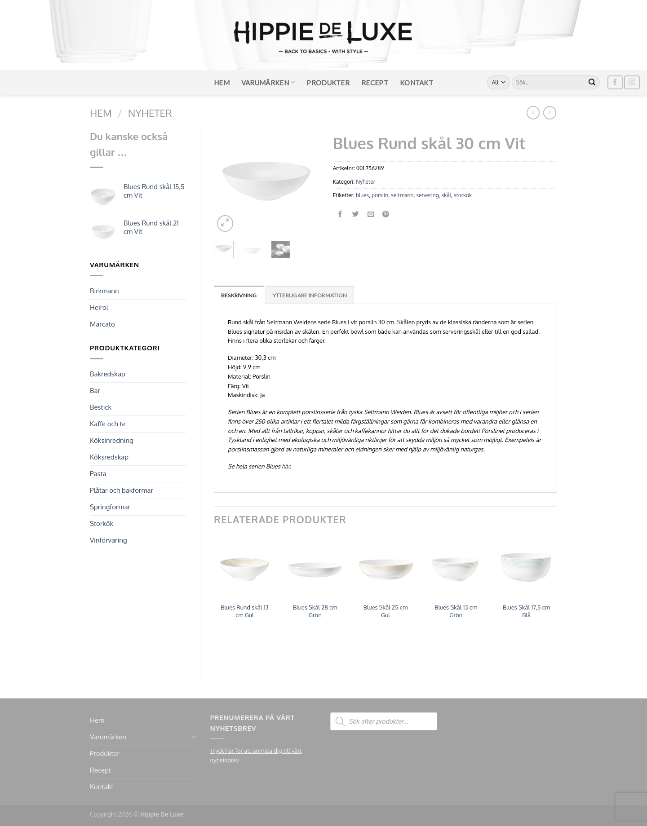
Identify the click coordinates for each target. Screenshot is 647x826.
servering (427, 195)
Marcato (102, 324)
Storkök (101, 523)
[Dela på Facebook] (340, 214)
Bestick (100, 407)
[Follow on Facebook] (615, 82)
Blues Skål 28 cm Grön (315, 611)
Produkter (328, 83)
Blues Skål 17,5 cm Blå (526, 611)
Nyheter (150, 112)
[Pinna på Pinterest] (386, 214)
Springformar (110, 507)
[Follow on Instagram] (631, 82)
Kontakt (416, 83)
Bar (95, 390)
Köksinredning (111, 440)
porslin (380, 195)
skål (446, 195)
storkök (463, 195)
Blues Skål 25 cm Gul (385, 611)
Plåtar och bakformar (121, 490)
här (286, 466)
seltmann (402, 195)
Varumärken (268, 82)
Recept (374, 83)
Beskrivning (239, 295)
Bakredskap (107, 374)
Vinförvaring (108, 540)
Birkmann (104, 291)
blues (362, 195)
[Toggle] (193, 737)
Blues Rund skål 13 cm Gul (244, 611)
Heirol (99, 307)
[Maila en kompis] (371, 214)
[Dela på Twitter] (356, 214)
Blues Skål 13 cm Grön (455, 611)
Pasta (98, 473)
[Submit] (592, 82)
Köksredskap (109, 457)
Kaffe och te (108, 424)
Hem (222, 83)
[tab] (239, 295)
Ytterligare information (310, 295)
